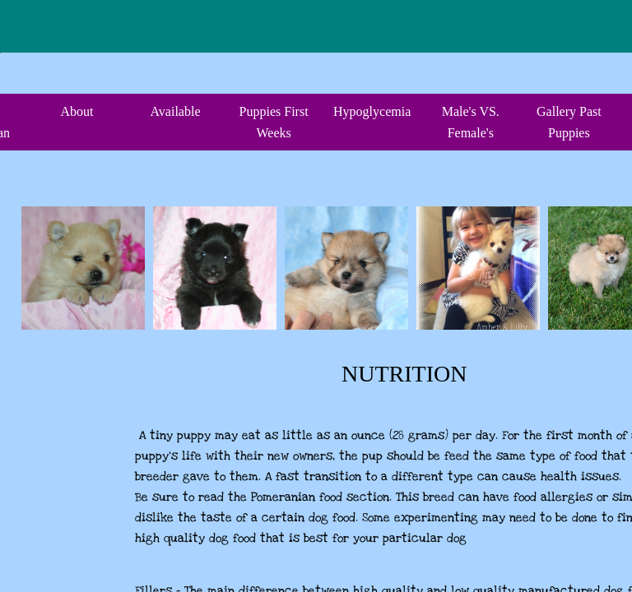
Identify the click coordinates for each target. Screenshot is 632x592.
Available (175, 111)
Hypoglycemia (372, 111)
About (76, 111)
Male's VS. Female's (471, 122)
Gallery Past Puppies (569, 122)
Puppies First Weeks (274, 122)
